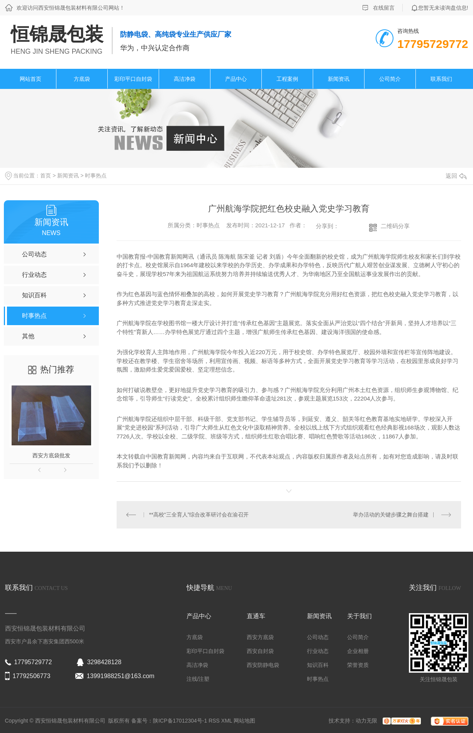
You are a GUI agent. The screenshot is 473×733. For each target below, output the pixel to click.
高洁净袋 (184, 79)
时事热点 (96, 175)
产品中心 (236, 79)
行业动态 (318, 651)
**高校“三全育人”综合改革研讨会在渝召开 (199, 514)
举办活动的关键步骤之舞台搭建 (391, 514)
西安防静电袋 (263, 665)
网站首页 (30, 79)
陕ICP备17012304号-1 (180, 721)
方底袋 (82, 79)
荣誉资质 (358, 665)
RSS (215, 721)
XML (227, 721)
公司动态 (318, 637)
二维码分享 (395, 226)
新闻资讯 (338, 79)
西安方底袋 (260, 637)
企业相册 (358, 651)
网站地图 (244, 721)
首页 (45, 175)
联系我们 (441, 79)
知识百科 (318, 665)
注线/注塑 (198, 679)
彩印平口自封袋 (133, 79)
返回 (456, 175)
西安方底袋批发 (51, 455)
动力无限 (366, 721)
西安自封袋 (260, 651)
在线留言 (384, 8)
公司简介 (390, 79)
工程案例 (287, 79)
